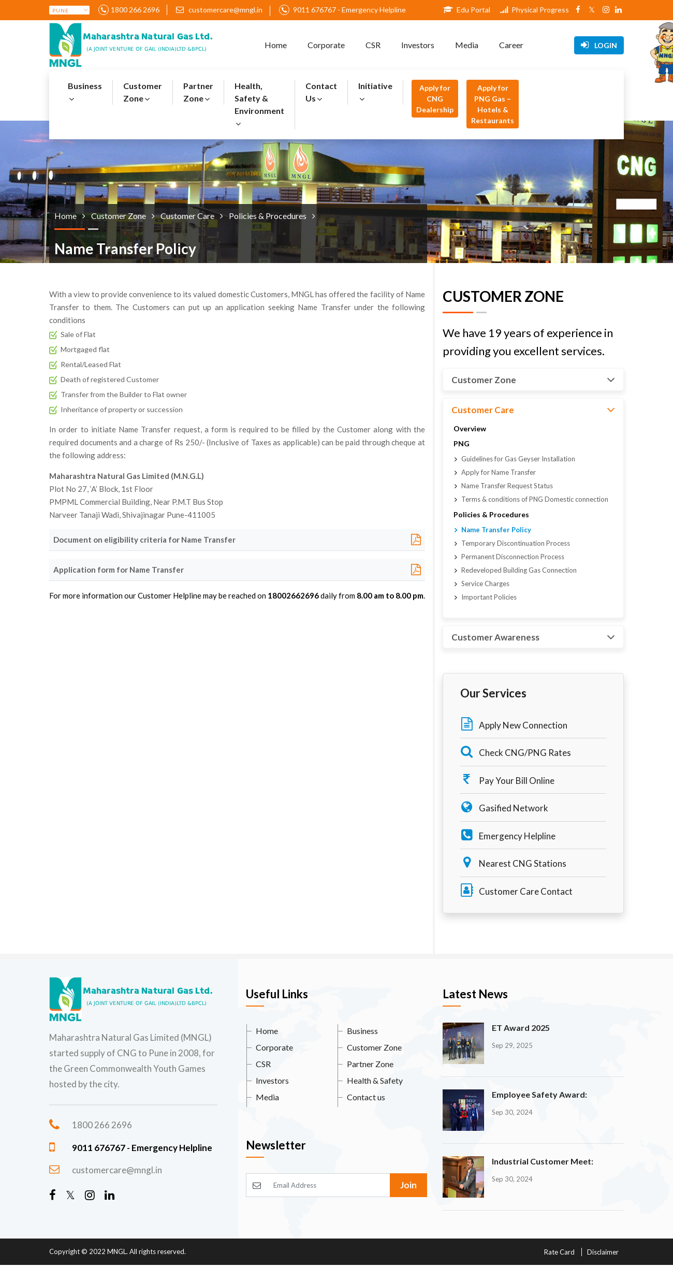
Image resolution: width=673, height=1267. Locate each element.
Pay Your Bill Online (507, 779)
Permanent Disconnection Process (512, 556)
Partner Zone (198, 92)
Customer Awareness (533, 637)
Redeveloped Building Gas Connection (519, 570)
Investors (417, 45)
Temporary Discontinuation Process (515, 543)
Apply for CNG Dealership (434, 98)
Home (276, 45)
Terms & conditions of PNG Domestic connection (534, 499)
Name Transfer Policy (496, 530)
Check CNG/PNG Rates (515, 751)
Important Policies (489, 597)
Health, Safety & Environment (259, 104)
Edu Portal (466, 9)
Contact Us (321, 92)
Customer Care (533, 409)
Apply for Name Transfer (498, 472)
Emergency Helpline (507, 834)
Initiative (375, 92)
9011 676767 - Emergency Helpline (348, 9)
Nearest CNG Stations (513, 862)
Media (466, 45)
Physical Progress (534, 9)
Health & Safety (375, 1080)
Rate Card (559, 1252)
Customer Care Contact (516, 890)
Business (85, 92)
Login (599, 45)
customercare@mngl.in (219, 9)
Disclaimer (603, 1252)
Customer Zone (142, 92)
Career (511, 45)
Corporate (326, 45)
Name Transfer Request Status (507, 486)
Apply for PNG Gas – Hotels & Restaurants (492, 104)
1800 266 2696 (135, 9)
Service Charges (485, 583)
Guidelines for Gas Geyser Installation (518, 459)
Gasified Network (504, 806)
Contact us (366, 1097)
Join (408, 1184)
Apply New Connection (513, 724)
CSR (373, 45)
